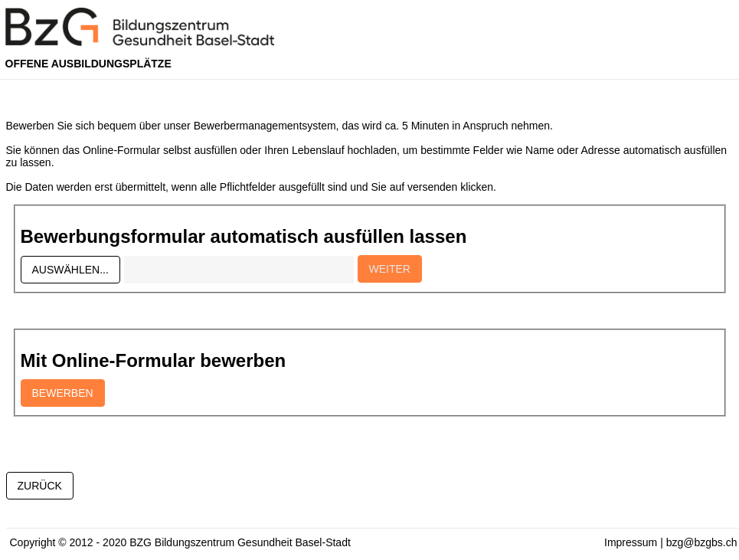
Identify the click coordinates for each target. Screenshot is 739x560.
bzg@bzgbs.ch (701, 542)
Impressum (630, 542)
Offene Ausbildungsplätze (88, 63)
